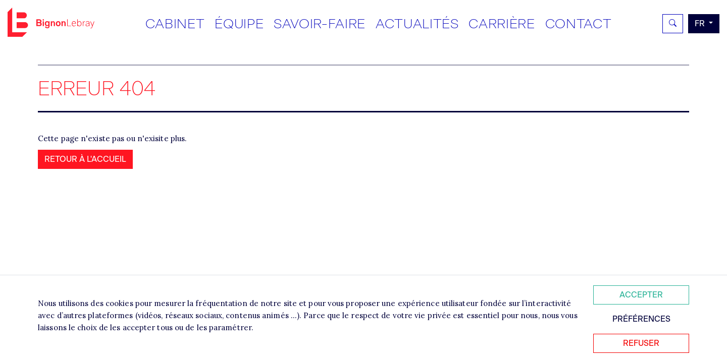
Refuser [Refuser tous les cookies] (641, 343)
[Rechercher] (672, 23)
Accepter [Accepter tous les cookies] (641, 294)
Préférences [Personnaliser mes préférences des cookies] (641, 319)
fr (701, 23)
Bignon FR (51, 22)
